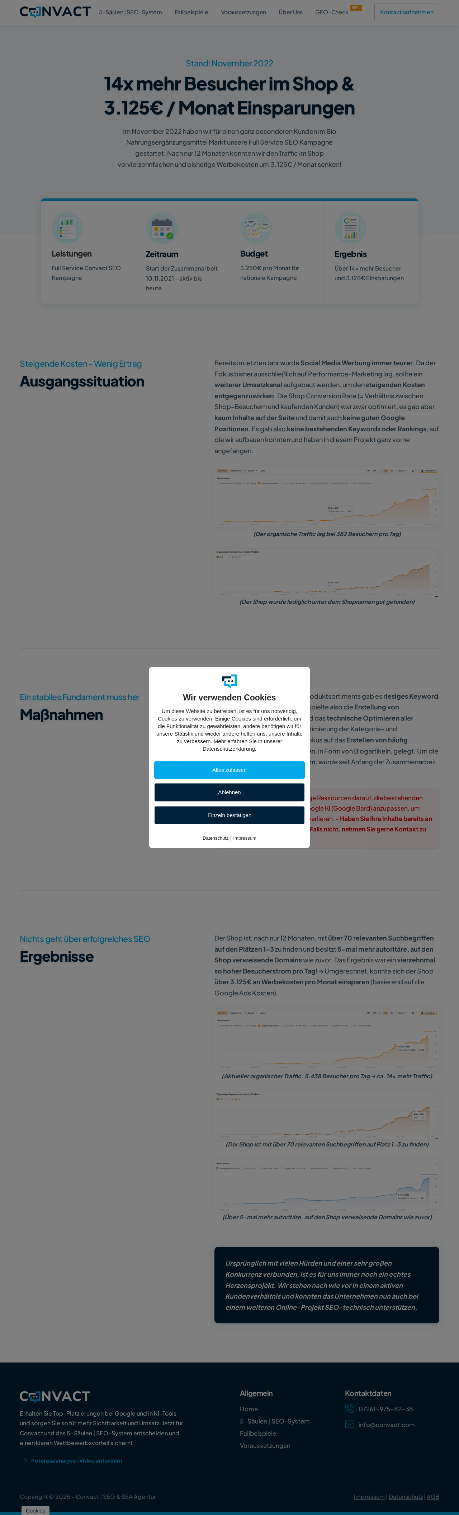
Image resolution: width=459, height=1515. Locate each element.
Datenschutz (215, 838)
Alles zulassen (229, 770)
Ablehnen (229, 792)
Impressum (244, 838)
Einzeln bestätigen (230, 815)
